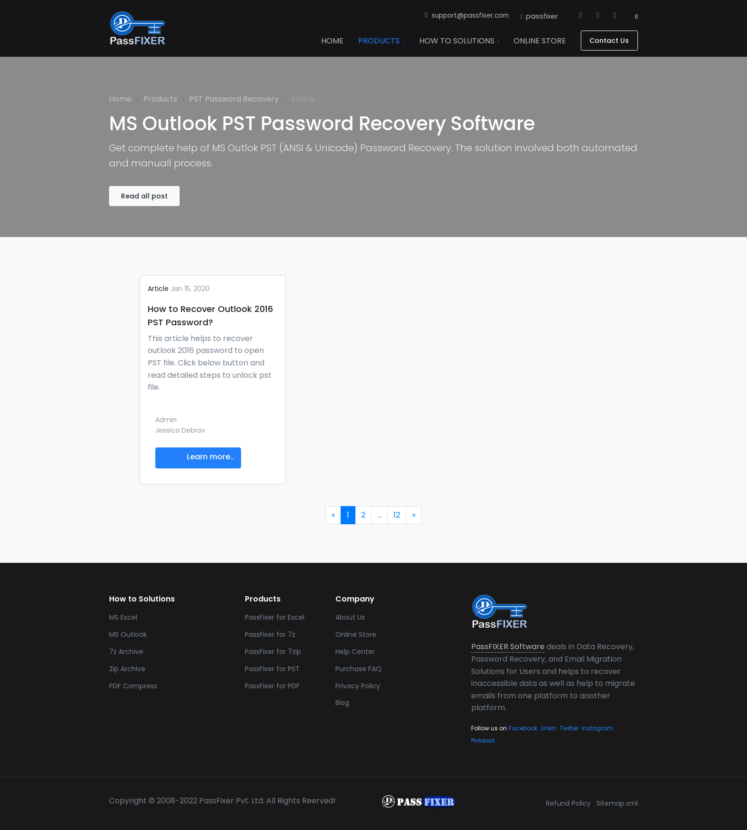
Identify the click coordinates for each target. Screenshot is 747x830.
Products (160, 98)
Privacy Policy (357, 686)
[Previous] (333, 515)
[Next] (414, 515)
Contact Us (609, 40)
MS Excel (123, 617)
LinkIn (548, 728)
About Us (350, 617)
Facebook (523, 728)
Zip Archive (127, 669)
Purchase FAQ (358, 669)
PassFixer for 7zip (273, 651)
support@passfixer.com (467, 15)
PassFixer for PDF (272, 686)
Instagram (597, 728)
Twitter (569, 728)
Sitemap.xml (617, 803)
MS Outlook (128, 634)
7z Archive (126, 651)
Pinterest (483, 741)
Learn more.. (210, 457)
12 (397, 514)
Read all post (144, 196)
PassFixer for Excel (274, 617)
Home (120, 98)
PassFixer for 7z (270, 634)
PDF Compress (133, 686)
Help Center (355, 651)
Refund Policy (568, 803)
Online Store (355, 634)
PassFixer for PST (272, 669)
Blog (342, 702)
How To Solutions (459, 40)
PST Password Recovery (234, 98)
